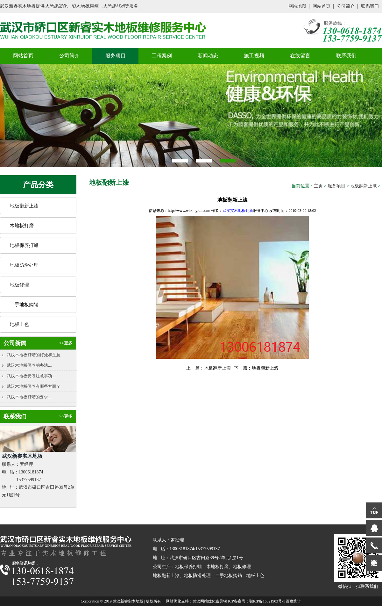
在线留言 (300, 55)
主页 (318, 186)
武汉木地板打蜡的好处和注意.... (36, 354)
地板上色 (19, 324)
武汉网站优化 (204, 601)
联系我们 (370, 6)
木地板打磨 (22, 225)
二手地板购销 (24, 304)
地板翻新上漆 (24, 205)
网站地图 (297, 6)
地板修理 (19, 284)
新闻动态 (208, 55)
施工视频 (254, 55)
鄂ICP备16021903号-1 (267, 601)
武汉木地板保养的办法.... (29, 365)
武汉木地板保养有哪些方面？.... (36, 386)
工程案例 (162, 55)
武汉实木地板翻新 (238, 210)
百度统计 (293, 601)
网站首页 (321, 6)
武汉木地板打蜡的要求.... (29, 396)
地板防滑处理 (24, 265)
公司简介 (346, 6)
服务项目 (115, 55)
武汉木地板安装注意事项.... (31, 375)
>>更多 (65, 343)
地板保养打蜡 (24, 245)
